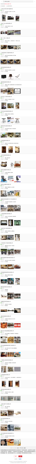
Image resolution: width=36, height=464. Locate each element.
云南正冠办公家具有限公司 (6, 228)
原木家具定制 (10, 143)
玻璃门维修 (7, 55)
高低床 (6, 99)
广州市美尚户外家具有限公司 (7, 243)
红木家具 (10, 260)
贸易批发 (6, 305)
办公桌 (11, 26)
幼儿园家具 (10, 99)
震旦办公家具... (7, 40)
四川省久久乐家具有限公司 (6, 96)
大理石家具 (14, 128)
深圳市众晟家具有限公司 (6, 184)
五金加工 (6, 216)
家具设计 (6, 143)
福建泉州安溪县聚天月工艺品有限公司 (9, 199)
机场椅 (11, 172)
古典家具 (6, 318)
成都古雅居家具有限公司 (6, 316)
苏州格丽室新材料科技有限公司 (7, 272)
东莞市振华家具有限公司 (6, 389)
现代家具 (6, 70)
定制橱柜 (10, 362)
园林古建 (10, 318)
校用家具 (9, 231)
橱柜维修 (10, 55)
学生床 (13, 99)
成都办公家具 (7, 84)
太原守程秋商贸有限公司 (6, 155)
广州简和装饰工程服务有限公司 (7, 52)
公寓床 (12, 392)
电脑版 (20, 459)
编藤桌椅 (6, 245)
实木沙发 (6, 260)
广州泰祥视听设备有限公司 (6, 213)
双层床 (9, 26)
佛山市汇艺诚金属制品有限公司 (7, 330)
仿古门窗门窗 (7, 348)
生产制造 (6, 27)
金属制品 (12, 231)
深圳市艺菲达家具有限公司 (6, 125)
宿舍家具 (6, 392)
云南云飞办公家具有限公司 (6, 23)
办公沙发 (13, 11)
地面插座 (14, 216)
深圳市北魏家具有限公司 (6, 169)
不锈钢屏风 (12, 333)
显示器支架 (10, 216)
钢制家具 (9, 187)
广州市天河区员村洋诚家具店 (7, 8)
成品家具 (6, 304)
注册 (20, 456)
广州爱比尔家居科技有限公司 (7, 360)
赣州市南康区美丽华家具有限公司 (8, 257)
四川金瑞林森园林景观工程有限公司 (8, 345)
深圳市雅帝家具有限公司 (6, 67)
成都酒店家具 (12, 84)
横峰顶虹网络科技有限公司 (6, 286)
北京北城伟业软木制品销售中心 (7, 433)
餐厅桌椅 (10, 128)
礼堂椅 (6, 172)
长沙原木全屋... (7, 377)
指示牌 (9, 245)
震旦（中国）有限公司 (5, 38)
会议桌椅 (6, 11)
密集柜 (6, 187)
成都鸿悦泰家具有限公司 (6, 82)
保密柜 (6, 231)
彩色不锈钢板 (7, 333)
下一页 (21, 448)
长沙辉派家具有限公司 (5, 140)
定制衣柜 (6, 362)
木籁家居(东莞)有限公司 (6, 301)
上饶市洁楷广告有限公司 (6, 404)
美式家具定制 (16, 143)
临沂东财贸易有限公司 (5, 418)
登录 (16, 456)
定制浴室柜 (14, 362)
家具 (5, 157)
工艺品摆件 (7, 201)
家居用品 (6, 289)
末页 (25, 448)
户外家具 (12, 245)
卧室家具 (13, 260)
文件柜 (6, 26)
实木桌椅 (6, 128)
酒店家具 (10, 70)
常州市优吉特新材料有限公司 (7, 111)
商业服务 (6, 12)
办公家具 (10, 11)
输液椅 (9, 172)
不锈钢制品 (16, 333)
